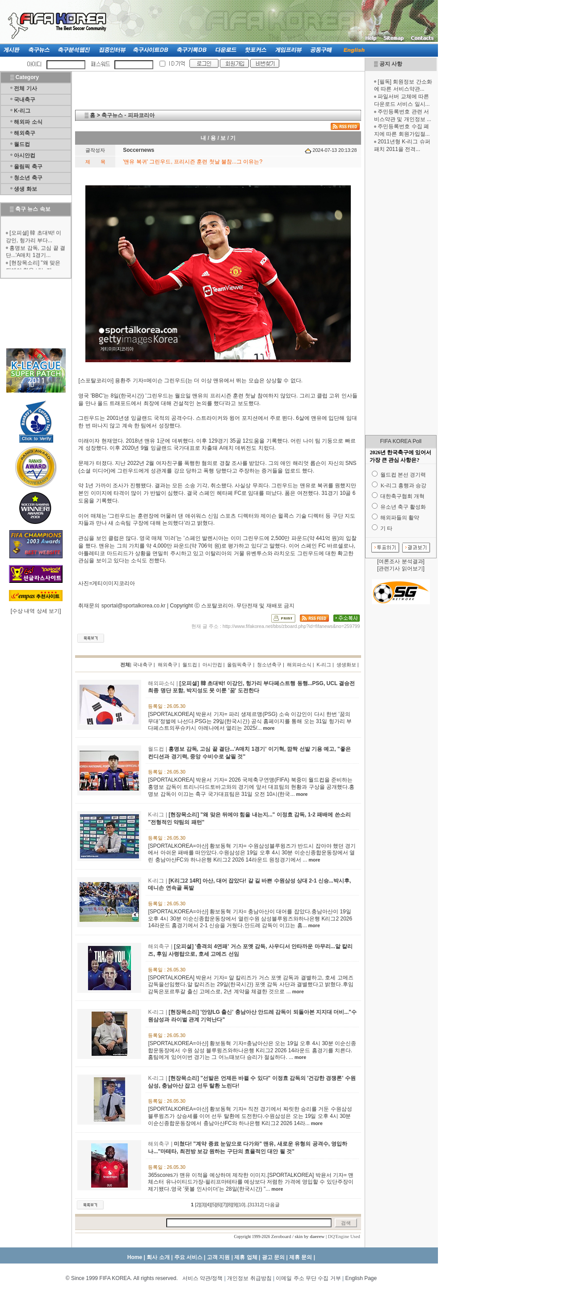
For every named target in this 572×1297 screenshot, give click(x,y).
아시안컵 (24, 155)
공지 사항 (390, 64)
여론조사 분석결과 (401, 561)
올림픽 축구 (28, 166)
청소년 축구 (28, 178)
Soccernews (138, 150)
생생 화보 (25, 189)
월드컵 (22, 144)
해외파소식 (299, 664)
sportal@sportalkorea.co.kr (133, 605)
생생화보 (346, 664)
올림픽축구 (239, 664)
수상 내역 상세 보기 (35, 611)
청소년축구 (269, 664)
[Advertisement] (401, 294)
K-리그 (22, 111)
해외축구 (24, 133)
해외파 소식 (28, 122)
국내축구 (24, 99)
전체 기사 (25, 88)
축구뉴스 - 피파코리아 (128, 115)
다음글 (272, 1204)
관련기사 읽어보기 (401, 568)
